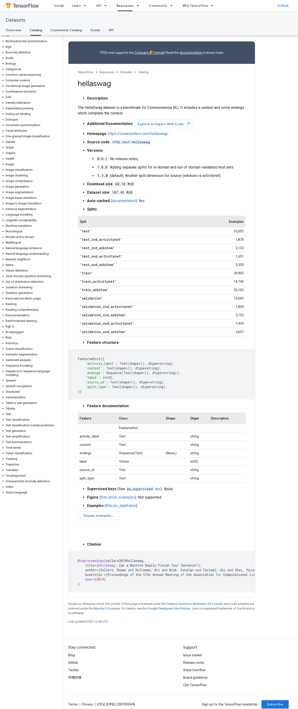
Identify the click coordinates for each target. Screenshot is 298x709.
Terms (73, 704)
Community (158, 5)
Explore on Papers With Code (164, 124)
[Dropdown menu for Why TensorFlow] (213, 5)
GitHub (283, 5)
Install (59, 5)
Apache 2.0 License (107, 608)
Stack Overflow (194, 670)
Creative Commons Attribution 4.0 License (194, 604)
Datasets (15, 20)
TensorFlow (85, 72)
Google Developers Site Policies (168, 608)
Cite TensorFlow (195, 685)
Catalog (143, 72)
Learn (76, 5)
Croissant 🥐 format (149, 53)
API (98, 5)
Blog (71, 655)
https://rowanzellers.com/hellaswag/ (138, 133)
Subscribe (275, 704)
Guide (95, 30)
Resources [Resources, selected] (125, 5)
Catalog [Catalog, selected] (36, 30)
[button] (30, 35)
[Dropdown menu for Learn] (86, 5)
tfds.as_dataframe (121, 505)
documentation (191, 53)
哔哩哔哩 (74, 677)
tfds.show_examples (118, 497)
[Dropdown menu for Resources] (139, 5)
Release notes (193, 662)
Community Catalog (66, 30)
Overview (13, 30)
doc (143, 489)
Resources (106, 72)
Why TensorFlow (195, 5)
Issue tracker (192, 655)
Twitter (73, 670)
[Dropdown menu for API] (106, 5)
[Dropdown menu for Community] (172, 5)
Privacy (87, 704)
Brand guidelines (195, 677)
